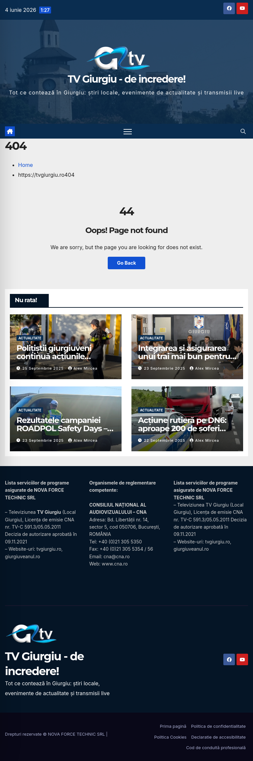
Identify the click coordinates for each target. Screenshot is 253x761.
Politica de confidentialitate (218, 726)
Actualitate (29, 338)
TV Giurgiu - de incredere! (126, 79)
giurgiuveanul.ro (22, 556)
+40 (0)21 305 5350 (120, 541)
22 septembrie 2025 (165, 440)
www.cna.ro (115, 563)
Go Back (126, 263)
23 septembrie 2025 (165, 368)
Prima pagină (173, 726)
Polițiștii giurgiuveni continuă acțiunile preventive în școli (53, 356)
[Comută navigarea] (128, 131)
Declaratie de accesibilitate (218, 737)
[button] (243, 131)
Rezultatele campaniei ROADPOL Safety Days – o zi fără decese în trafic (65, 428)
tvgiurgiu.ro (49, 549)
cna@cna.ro (116, 556)
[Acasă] (10, 131)
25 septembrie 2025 (43, 368)
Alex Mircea (83, 368)
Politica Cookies (170, 737)
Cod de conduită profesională (216, 747)
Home (25, 165)
